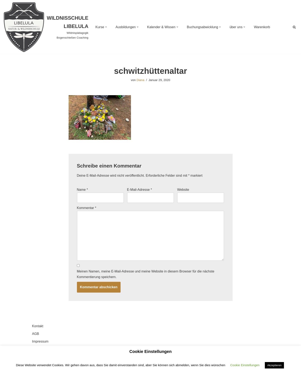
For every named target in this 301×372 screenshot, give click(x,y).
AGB (35, 334)
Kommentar (86, 208)
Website (183, 189)
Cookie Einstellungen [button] (245, 365)
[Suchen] (294, 27)
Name (82, 189)
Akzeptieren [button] (274, 365)
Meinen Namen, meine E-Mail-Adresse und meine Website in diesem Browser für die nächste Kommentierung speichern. (145, 274)
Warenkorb (262, 27)
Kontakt (37, 326)
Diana (140, 80)
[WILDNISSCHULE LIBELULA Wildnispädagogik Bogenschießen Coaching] (45, 27)
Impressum (40, 341)
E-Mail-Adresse (139, 189)
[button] (106, 27)
